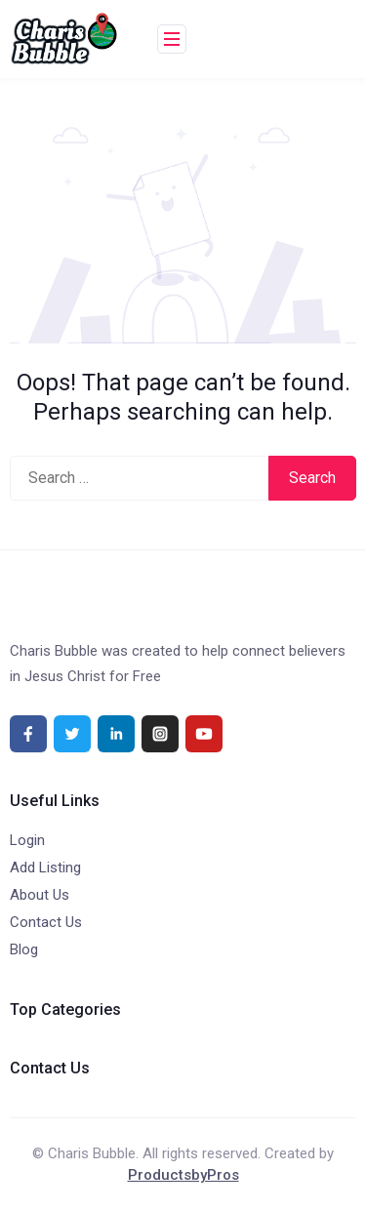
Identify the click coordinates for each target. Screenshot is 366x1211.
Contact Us (46, 922)
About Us (39, 895)
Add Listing (45, 867)
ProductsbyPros (183, 1175)
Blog (24, 949)
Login (27, 840)
